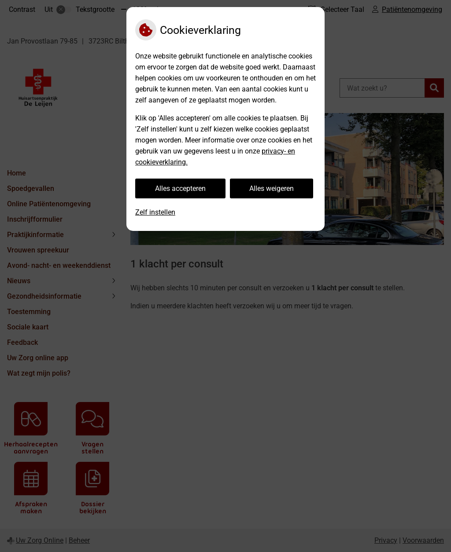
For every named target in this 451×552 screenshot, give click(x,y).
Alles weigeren (271, 188)
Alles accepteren (180, 188)
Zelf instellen (155, 212)
